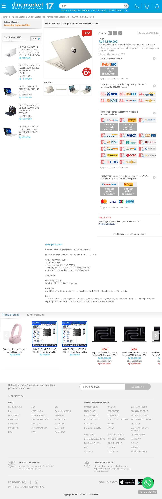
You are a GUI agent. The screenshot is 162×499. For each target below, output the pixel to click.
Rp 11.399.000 (25, 97)
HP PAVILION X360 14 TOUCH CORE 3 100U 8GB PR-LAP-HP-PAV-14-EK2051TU (29, 130)
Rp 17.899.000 (25, 116)
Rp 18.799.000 (25, 78)
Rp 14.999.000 (25, 94)
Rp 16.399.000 (25, 119)
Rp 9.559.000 (24, 57)
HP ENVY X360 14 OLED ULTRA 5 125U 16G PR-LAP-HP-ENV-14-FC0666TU (29, 109)
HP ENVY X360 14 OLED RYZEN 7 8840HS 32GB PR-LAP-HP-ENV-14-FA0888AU (29, 69)
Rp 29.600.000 (25, 76)
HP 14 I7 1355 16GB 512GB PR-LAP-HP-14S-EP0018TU (29, 89)
